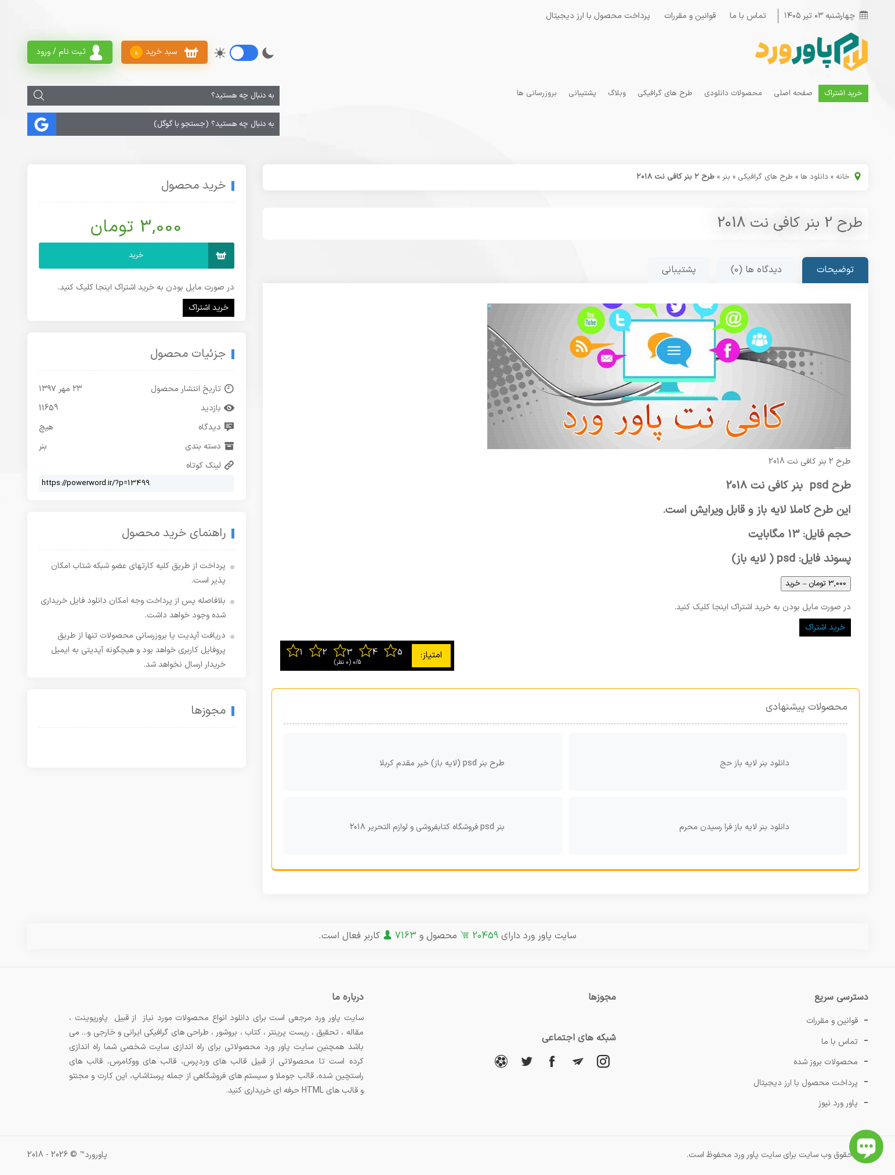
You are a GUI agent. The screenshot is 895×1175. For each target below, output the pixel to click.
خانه (843, 177)
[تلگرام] (578, 1061)
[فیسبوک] (552, 1061)
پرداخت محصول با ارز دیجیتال (598, 16)
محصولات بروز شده (825, 1062)
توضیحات (835, 270)
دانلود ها (814, 177)
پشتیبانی (582, 93)
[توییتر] (527, 1061)
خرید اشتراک (843, 93)
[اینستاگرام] (603, 1061)
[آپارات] (501, 1061)
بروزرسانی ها (537, 93)
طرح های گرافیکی (665, 93)
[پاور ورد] (810, 70)
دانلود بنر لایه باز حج (781, 762)
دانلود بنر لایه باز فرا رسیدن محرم (760, 825)
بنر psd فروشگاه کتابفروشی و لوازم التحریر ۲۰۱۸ (453, 825)
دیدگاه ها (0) (756, 270)
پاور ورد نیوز (838, 1103)
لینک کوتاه (210, 466)
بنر (726, 177)
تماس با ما (748, 16)
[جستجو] (39, 96)
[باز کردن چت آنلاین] (866, 1146)
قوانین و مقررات (690, 16)
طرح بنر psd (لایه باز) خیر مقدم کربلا (468, 762)
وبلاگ (617, 93)
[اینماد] (162, 748)
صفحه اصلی (793, 93)
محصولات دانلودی (733, 93)
